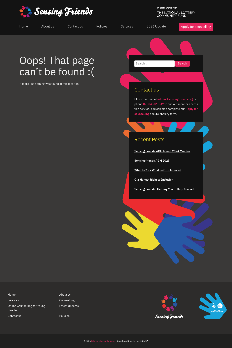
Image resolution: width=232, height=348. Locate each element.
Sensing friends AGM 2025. (152, 160)
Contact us (75, 26)
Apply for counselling (196, 26)
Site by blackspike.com (103, 341)
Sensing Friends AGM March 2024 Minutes (162, 151)
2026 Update (156, 26)
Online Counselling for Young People (26, 308)
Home (23, 26)
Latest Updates (69, 306)
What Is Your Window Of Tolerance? (157, 170)
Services (127, 26)
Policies (101, 26)
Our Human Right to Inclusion (153, 179)
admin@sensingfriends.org (175, 99)
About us (47, 26)
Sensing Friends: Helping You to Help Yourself (164, 189)
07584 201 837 (153, 104)
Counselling (67, 300)
